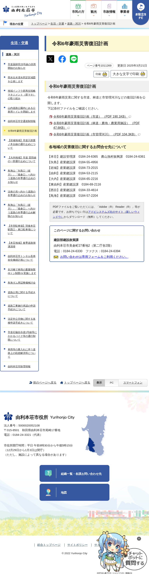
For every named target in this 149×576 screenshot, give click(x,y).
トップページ (39, 23)
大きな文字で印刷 (126, 74)
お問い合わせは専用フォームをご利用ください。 (94, 256)
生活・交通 (57, 23)
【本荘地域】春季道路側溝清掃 (22, 244)
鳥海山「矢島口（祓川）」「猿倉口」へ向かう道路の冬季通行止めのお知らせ (22, 176)
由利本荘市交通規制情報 (22, 121)
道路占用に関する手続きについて (22, 294)
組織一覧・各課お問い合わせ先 (81, 473)
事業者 (124, 11)
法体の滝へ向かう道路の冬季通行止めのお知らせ (22, 193)
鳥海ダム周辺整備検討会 (22, 282)
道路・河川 (74, 23)
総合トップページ (49, 544)
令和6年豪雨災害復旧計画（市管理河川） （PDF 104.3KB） (96, 134)
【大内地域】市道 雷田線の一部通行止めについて (22, 159)
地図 (64, 492)
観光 (94, 11)
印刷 (98, 74)
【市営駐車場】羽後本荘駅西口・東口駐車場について (22, 229)
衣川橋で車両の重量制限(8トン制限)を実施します (22, 271)
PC (111, 382)
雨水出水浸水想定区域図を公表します (22, 79)
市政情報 (109, 11)
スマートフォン (132, 382)
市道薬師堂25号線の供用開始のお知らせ (22, 66)
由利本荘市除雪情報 (19, 366)
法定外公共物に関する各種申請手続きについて (22, 320)
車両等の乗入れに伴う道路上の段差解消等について (22, 353)
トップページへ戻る (77, 382)
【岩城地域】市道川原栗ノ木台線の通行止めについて (22, 144)
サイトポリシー (77, 544)
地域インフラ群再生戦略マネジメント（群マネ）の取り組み (22, 94)
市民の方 (78, 11)
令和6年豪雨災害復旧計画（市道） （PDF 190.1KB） (92, 116)
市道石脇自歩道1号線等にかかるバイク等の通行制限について (22, 336)
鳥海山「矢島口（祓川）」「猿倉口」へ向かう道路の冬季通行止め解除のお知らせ (22, 210)
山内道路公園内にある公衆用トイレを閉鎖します (22, 110)
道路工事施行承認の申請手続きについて (22, 307)
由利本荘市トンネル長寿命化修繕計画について (22, 258)
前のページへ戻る (44, 382)
